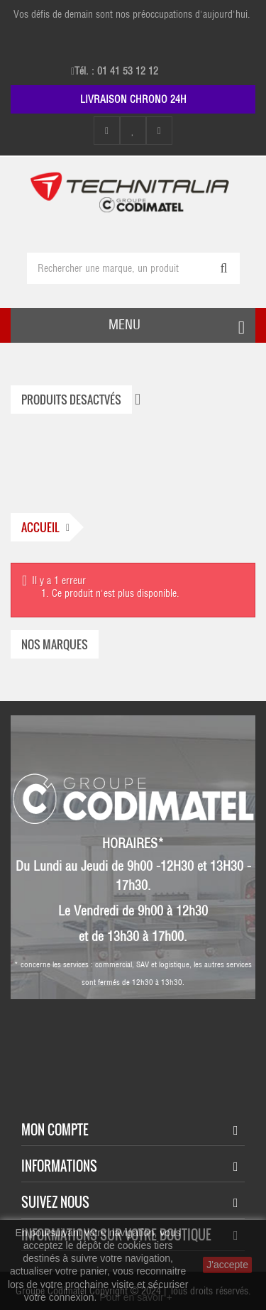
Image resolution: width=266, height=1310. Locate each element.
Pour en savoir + (135, 1297)
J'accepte (227, 1264)
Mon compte (55, 1130)
